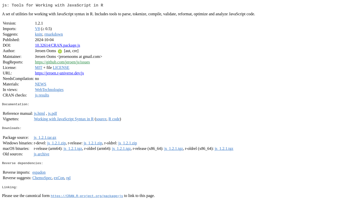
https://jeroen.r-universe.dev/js (59, 74)
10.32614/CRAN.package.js (57, 46)
